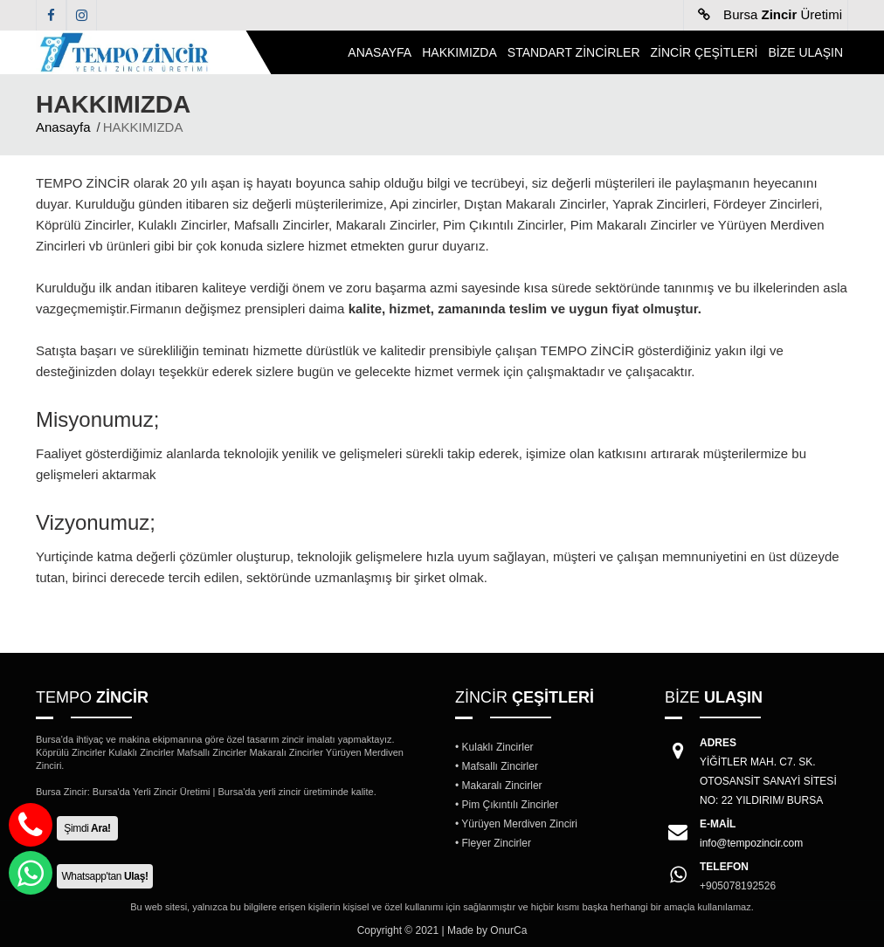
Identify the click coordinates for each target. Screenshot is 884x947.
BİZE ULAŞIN (805, 52)
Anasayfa (63, 127)
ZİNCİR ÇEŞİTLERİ (704, 52)
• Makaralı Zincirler (498, 785)
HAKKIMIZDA (459, 52)
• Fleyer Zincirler (493, 843)
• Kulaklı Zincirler (494, 747)
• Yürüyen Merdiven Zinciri (516, 824)
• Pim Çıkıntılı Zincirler (506, 805)
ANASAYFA (379, 52)
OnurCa (508, 930)
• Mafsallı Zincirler (496, 766)
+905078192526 (774, 874)
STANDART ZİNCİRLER (574, 52)
